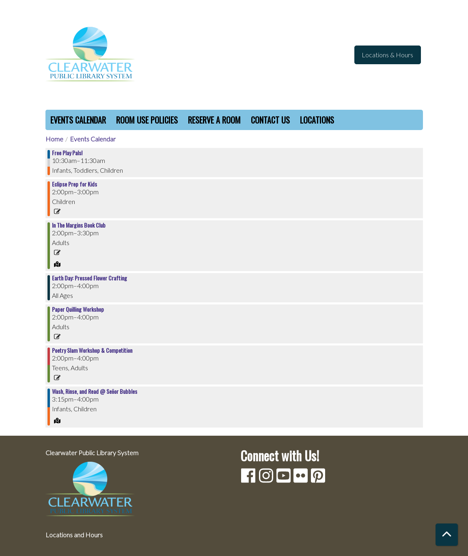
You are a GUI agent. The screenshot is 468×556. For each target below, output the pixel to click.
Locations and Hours (74, 535)
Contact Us (270, 120)
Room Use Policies (147, 120)
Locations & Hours (387, 55)
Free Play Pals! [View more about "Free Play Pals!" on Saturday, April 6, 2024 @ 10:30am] (67, 153)
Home (54, 139)
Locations (317, 120)
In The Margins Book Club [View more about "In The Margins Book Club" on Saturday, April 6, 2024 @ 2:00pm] (79, 225)
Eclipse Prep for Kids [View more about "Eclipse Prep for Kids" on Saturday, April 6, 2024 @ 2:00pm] (74, 184)
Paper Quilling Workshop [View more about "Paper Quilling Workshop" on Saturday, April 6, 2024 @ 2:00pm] (78, 309)
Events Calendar (78, 120)
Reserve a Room (214, 120)
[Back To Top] (447, 534)
